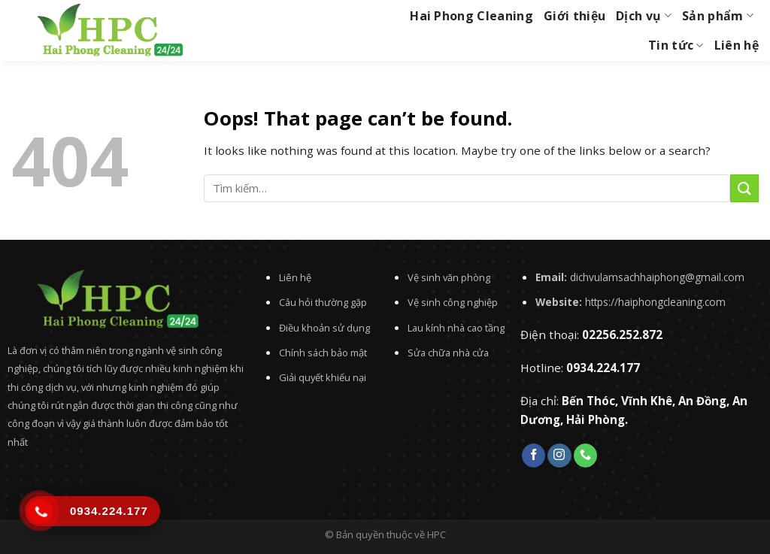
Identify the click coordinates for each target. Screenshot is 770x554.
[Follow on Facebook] (533, 456)
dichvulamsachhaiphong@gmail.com (657, 277)
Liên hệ (736, 45)
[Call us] (585, 456)
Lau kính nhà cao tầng (456, 328)
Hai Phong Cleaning (471, 16)
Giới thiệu (574, 16)
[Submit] (744, 188)
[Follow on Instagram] (559, 456)
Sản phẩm (717, 16)
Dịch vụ (643, 16)
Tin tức (676, 45)
